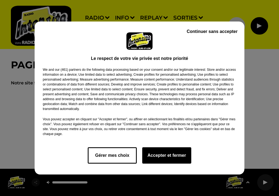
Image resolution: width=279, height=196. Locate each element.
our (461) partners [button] (68, 70)
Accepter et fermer (166, 155)
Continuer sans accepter (212, 31)
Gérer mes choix (112, 155)
